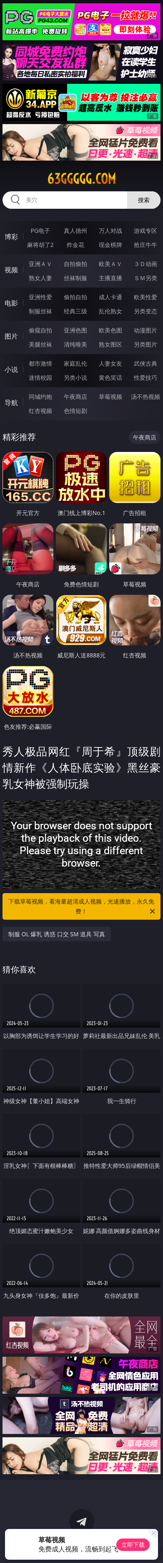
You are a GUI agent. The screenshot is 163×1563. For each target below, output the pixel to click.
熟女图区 (110, 344)
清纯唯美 (75, 344)
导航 (11, 402)
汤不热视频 (145, 397)
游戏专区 (145, 230)
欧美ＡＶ (110, 264)
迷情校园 (40, 377)
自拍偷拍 (75, 264)
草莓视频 (110, 397)
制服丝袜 (40, 311)
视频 (11, 269)
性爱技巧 (145, 377)
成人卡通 (110, 297)
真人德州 (75, 230)
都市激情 (40, 363)
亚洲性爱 (40, 297)
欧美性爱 (145, 297)
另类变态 (145, 311)
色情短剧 (75, 411)
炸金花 (75, 245)
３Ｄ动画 (145, 264)
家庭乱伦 (75, 363)
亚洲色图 (75, 330)
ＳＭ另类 (145, 278)
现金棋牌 (110, 245)
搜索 (144, 200)
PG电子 (40, 230)
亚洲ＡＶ (40, 264)
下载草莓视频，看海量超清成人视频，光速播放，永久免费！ (82, 906)
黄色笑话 (110, 377)
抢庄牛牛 (145, 245)
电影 (11, 303)
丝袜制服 (75, 278)
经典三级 (75, 311)
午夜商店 (75, 397)
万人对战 (110, 230)
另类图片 (145, 344)
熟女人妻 (40, 278)
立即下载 (133, 1544)
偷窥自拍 (40, 330)
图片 (11, 336)
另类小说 (75, 377)
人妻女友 (110, 363)
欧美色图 (110, 330)
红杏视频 (40, 411)
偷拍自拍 (75, 297)
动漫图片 (145, 330)
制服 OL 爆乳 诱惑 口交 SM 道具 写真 (56, 934)
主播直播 (110, 278)
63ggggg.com (81, 179)
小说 (11, 369)
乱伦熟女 (110, 311)
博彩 (11, 236)
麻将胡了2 (40, 245)
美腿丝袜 (40, 344)
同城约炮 (40, 397)
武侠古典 (145, 363)
